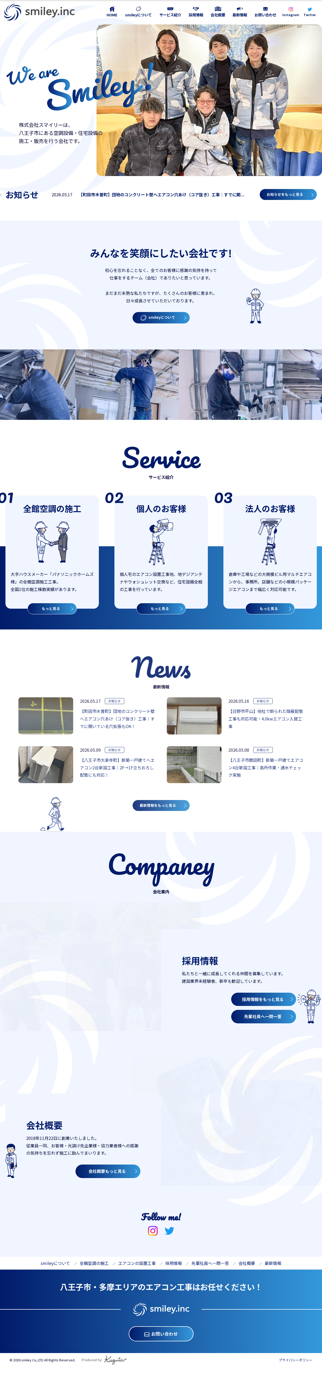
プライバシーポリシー (295, 1370)
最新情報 (239, 14)
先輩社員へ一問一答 (263, 1026)
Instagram (290, 15)
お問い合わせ (265, 14)
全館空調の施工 (94, 1270)
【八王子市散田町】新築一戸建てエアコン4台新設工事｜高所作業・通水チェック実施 (265, 772)
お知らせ (116, 705)
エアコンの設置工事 (137, 1270)
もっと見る (50, 610)
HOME (112, 14)
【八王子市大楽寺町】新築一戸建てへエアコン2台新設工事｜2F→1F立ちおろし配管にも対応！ (117, 772)
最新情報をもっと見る (160, 811)
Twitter (310, 15)
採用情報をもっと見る (263, 1009)
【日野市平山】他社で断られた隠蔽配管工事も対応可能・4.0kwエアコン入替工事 (265, 723)
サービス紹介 (170, 14)
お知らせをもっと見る (283, 195)
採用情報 (196, 14)
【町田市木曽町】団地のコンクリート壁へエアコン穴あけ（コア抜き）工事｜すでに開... (158, 196)
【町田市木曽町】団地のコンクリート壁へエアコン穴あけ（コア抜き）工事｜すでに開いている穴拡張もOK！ (117, 723)
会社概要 (218, 14)
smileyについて (138, 14)
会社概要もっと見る (107, 1181)
